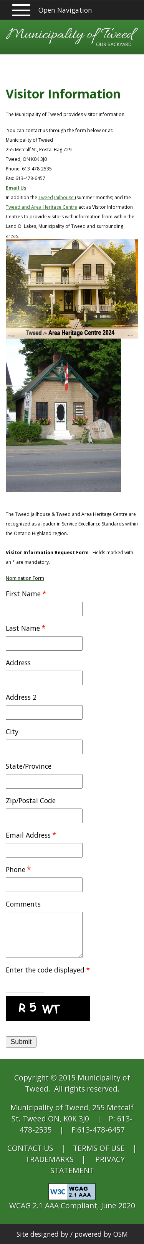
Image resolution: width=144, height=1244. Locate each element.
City (12, 731)
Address (18, 662)
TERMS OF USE (99, 1148)
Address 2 (21, 697)
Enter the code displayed (45, 969)
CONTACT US (30, 1148)
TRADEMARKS (49, 1159)
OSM (120, 1234)
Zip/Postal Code (31, 800)
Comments (23, 903)
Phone (15, 869)
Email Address (28, 835)
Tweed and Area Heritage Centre (41, 207)
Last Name (23, 628)
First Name (23, 593)
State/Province (28, 766)
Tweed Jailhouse (56, 197)
